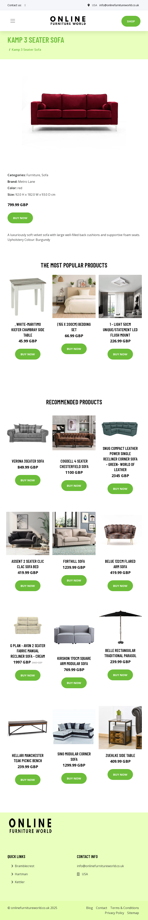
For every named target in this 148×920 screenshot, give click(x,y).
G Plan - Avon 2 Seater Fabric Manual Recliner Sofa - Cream (27, 650)
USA (94, 5)
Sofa (45, 175)
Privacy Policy (114, 913)
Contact (101, 908)
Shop (131, 21)
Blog (89, 908)
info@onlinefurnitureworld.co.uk (119, 5)
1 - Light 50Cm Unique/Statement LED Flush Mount (120, 329)
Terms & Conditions (124, 908)
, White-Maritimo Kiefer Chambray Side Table (27, 329)
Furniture (33, 175)
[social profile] (25, 5)
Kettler (20, 882)
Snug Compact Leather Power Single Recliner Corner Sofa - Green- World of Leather (120, 459)
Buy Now (20, 218)
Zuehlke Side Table (120, 755)
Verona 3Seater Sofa (28, 461)
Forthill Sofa (74, 561)
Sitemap (133, 913)
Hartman (21, 874)
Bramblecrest (24, 866)
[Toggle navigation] (13, 21)
